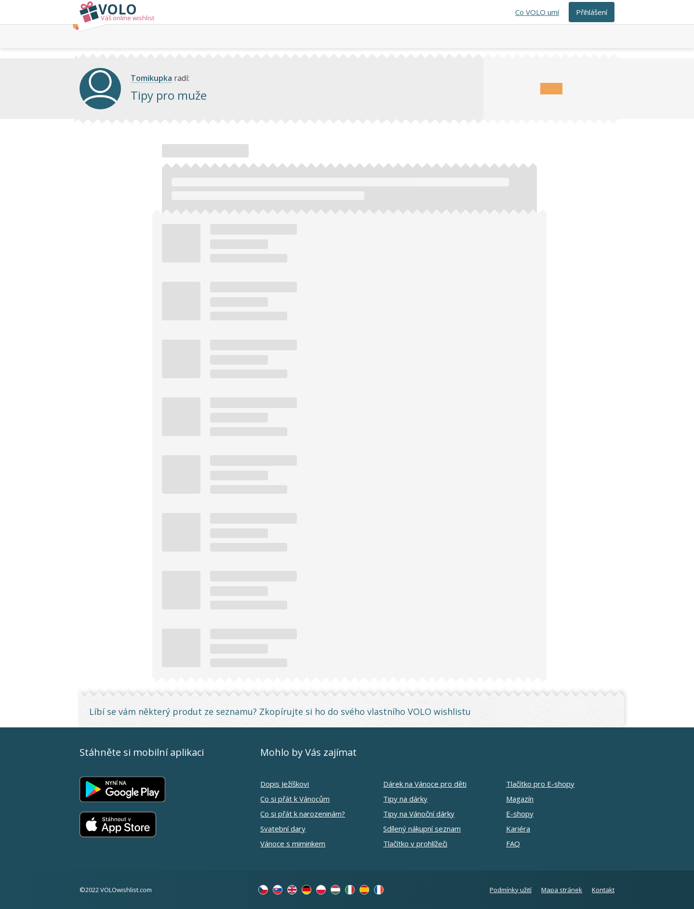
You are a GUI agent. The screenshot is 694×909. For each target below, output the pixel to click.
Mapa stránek (561, 889)
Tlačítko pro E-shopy (540, 784)
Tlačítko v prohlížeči (415, 843)
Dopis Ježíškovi (284, 784)
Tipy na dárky (405, 799)
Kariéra (518, 828)
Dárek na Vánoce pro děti (425, 784)
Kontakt (603, 889)
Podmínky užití (511, 889)
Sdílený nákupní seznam (422, 828)
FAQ (513, 843)
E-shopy (520, 813)
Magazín (520, 799)
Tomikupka (151, 78)
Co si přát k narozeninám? (302, 813)
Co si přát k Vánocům (295, 799)
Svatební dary (283, 828)
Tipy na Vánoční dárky (418, 813)
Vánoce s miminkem (292, 843)
